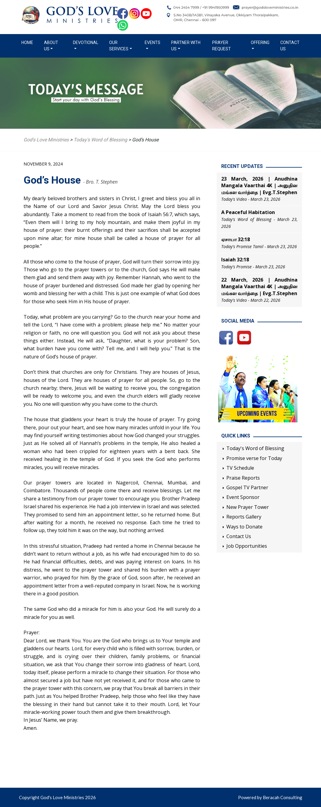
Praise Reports (243, 477)
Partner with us (185, 45)
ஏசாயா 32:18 (235, 239)
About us (51, 45)
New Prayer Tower (247, 507)
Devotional (85, 42)
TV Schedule (240, 468)
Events (152, 42)
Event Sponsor (243, 497)
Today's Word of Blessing (255, 448)
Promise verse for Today (254, 458)
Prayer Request (221, 45)
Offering (260, 42)
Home (28, 42)
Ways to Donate (244, 526)
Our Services (118, 45)
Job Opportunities (246, 546)
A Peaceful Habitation (248, 212)
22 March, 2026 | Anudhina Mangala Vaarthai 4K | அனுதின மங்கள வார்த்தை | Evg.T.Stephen (259, 286)
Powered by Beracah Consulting (270, 797)
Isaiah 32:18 (235, 259)
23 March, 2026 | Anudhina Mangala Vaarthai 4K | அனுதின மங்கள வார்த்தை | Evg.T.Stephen (259, 185)
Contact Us (290, 45)
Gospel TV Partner (247, 487)
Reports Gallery (243, 516)
